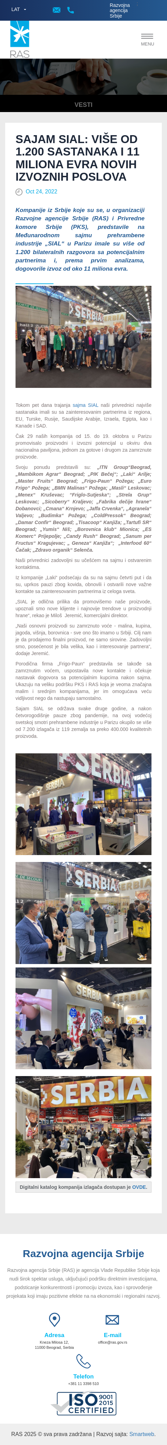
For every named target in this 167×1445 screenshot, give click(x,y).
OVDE (139, 1187)
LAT (15, 9)
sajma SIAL (85, 405)
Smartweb (141, 1434)
